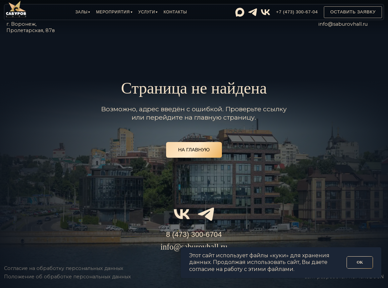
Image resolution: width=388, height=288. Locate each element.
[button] (82, 12)
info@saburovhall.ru (343, 24)
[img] (239, 12)
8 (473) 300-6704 (194, 234)
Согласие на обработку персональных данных (63, 268)
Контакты (175, 12)
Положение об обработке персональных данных (67, 277)
